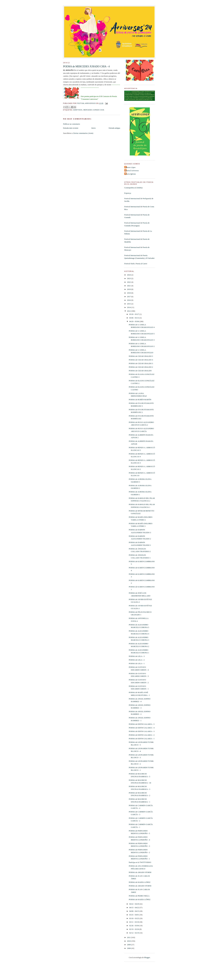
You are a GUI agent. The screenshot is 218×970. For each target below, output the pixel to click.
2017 (129, 296)
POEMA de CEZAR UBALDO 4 (141, 360)
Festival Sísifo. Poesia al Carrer (135, 264)
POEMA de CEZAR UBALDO (140, 371)
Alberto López (130, 167)
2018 (129, 293)
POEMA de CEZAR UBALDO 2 (141, 367)
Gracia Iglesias (130, 174)
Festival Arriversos (132, 170)
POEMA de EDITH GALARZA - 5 (141, 724)
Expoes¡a (127, 193)
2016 (129, 300)
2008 (129, 948)
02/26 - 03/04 (134, 926)
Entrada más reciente (70, 128)
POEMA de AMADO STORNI (140, 872)
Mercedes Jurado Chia (93, 110)
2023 (129, 278)
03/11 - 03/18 (134, 922)
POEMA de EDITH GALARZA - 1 (141, 739)
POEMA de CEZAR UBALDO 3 (141, 363)
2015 (129, 304)
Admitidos (77, 110)
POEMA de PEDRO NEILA (139, 896)
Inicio (93, 128)
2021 (129, 286)
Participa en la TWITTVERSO (140, 862)
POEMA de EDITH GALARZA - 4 (141, 728)
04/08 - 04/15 (134, 911)
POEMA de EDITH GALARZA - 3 (141, 731)
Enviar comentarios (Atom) (83, 133)
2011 (129, 937)
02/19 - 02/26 (134, 929)
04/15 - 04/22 (134, 907)
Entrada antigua (114, 128)
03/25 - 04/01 (134, 915)
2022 (129, 282)
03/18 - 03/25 (134, 918)
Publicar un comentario (71, 124)
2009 (129, 945)
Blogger (147, 957)
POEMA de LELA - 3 (136, 656)
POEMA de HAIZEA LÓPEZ (139, 882)
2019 (129, 289)
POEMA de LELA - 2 (136, 660)
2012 (129, 311)
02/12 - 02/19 (134, 933)
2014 (129, 307)
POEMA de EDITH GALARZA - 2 (141, 735)
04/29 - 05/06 (134, 321)
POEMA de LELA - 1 (136, 663)
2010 (129, 941)
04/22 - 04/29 (134, 904)
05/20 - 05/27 (134, 314)
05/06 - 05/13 (134, 318)
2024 (129, 275)
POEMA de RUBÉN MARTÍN (140, 400)
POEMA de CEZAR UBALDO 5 (141, 356)
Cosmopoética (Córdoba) (133, 188)
